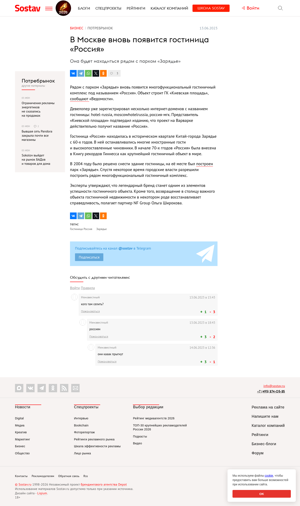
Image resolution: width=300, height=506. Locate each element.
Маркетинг (22, 439)
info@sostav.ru (274, 386)
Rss (86, 476)
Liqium (42, 493)
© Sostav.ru (23, 484)
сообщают (79, 98)
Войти (75, 287)
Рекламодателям (43, 476)
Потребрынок (38, 80)
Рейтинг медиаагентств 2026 (153, 418)
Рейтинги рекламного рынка (94, 439)
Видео (137, 443)
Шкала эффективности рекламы (97, 446)
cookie (269, 475)
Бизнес (20, 446)
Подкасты (140, 436)
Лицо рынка (82, 453)
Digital (19, 418)
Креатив (21, 432)
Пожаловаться (90, 311)
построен (204, 163)
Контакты (21, 476)
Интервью (81, 418)
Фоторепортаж (84, 432)
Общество (22, 453)
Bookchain (81, 425)
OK (261, 494)
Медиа (20, 425)
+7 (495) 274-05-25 (271, 391)
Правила (88, 287)
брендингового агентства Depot (104, 484)
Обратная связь (69, 476)
